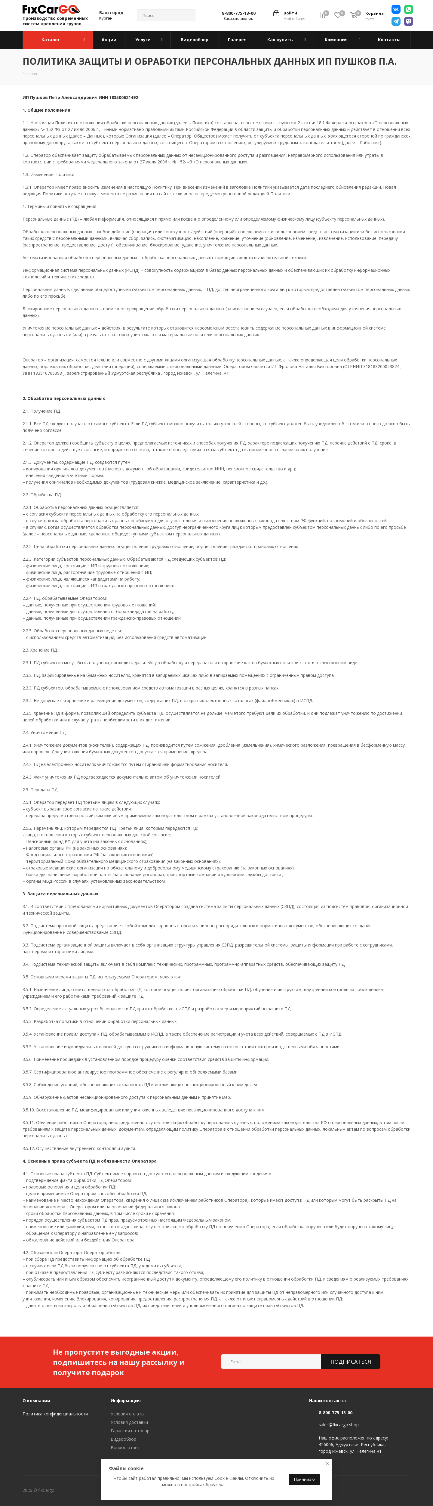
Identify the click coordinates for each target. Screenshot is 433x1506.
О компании (36, 1400)
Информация (126, 1400)
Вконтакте (79, 1491)
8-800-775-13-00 (239, 13)
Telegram (94, 1491)
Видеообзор (123, 1439)
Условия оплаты (127, 1414)
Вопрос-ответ (125, 1447)
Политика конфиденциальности (55, 1414)
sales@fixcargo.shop (339, 1424)
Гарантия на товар (130, 1430)
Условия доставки (129, 1422)
